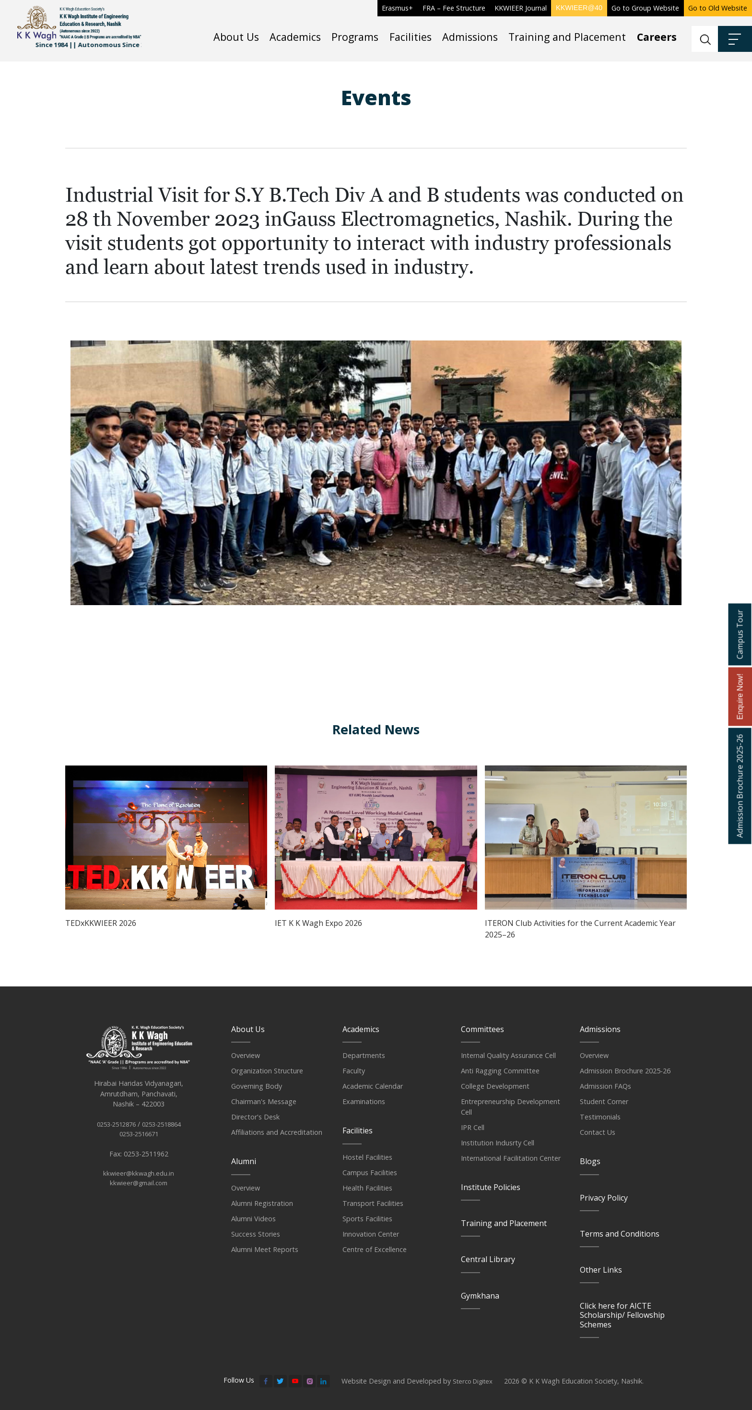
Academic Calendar (372, 1085)
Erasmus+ (397, 7)
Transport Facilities (372, 1202)
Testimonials (600, 1116)
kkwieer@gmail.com (138, 1196)
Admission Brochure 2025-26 (625, 1070)
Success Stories (255, 1233)
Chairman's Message (263, 1101)
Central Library (488, 1258)
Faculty (353, 1070)
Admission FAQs (605, 1085)
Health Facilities (367, 1187)
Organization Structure (267, 1070)
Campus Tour (739, 634)
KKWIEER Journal (520, 7)
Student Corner (604, 1101)
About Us (236, 37)
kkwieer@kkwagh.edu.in (139, 1186)
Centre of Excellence (374, 1248)
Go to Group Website (645, 7)
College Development (495, 1085)
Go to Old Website (717, 7)
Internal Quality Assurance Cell (508, 1054)
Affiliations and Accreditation (276, 1131)
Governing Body (256, 1085)
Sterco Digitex (475, 1380)
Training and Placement (567, 37)
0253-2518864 (164, 1135)
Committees (482, 1028)
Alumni (243, 1160)
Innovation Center (370, 1233)
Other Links (601, 1269)
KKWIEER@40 (579, 8)
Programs (354, 37)
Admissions (470, 37)
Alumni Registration (262, 1202)
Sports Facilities (367, 1218)
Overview (245, 1054)
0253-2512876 (113, 1135)
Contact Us (597, 1131)
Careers (657, 37)
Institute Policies (490, 1186)
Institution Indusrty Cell (497, 1142)
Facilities (410, 37)
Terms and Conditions (619, 1233)
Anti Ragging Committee (500, 1070)
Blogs (590, 1160)
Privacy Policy (604, 1197)
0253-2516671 (139, 1145)
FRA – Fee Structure (454, 7)
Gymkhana (480, 1295)
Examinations (363, 1101)
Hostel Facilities (367, 1156)
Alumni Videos (253, 1218)
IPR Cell (472, 1126)
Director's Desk (255, 1116)
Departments (363, 1054)
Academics (295, 37)
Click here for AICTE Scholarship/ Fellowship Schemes (622, 1314)
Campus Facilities (369, 1172)
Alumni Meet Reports (264, 1248)
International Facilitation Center (511, 1157)
